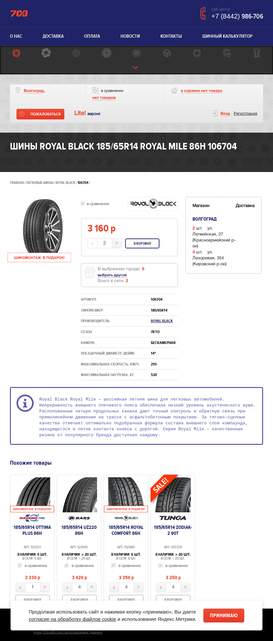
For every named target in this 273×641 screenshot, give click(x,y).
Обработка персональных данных (72, 632)
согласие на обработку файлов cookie (72, 619)
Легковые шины (39, 183)
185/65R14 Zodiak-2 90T (173, 530)
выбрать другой (112, 275)
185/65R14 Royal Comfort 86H (126, 530)
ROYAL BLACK (65, 183)
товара (201, 91)
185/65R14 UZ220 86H (79, 530)
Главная (17, 183)
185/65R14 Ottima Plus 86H (32, 530)
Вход (225, 113)
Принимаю (224, 615)
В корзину (142, 243)
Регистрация (245, 113)
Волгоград (34, 91)
